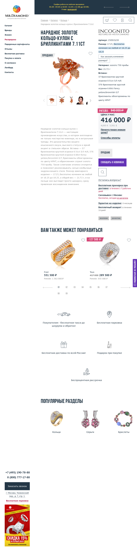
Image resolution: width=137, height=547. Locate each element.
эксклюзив (104, 218)
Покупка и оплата (13, 58)
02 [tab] (67, 287)
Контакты (9, 72)
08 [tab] (59, 294)
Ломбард (9, 67)
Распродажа (10, 39)
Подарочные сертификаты (17, 44)
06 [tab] (99, 287)
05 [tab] (91, 287)
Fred (46, 272)
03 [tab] (75, 287)
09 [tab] (67, 294)
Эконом (8, 35)
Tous (92, 272)
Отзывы (8, 49)
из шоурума (122, 198)
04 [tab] (83, 287)
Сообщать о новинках (112, 162)
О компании (10, 63)
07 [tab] (107, 287)
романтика (116, 218)
